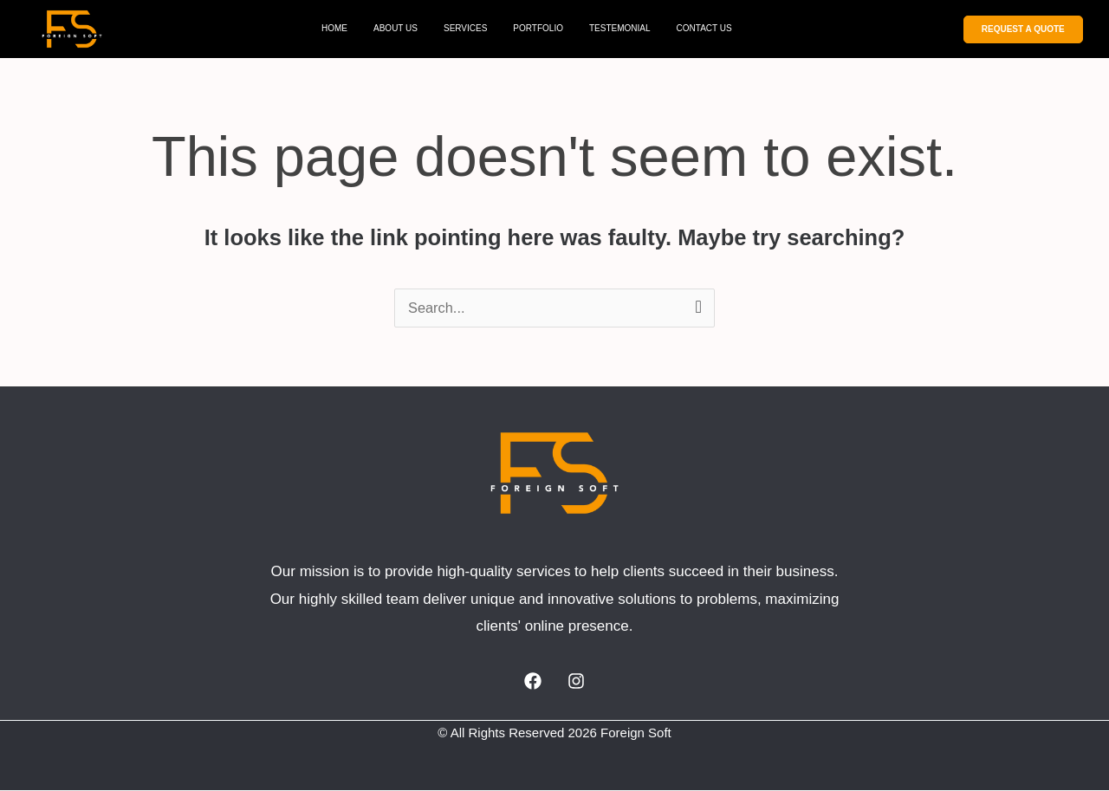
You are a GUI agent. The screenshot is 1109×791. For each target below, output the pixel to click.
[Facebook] (533, 682)
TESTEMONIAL (620, 28)
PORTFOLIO (538, 28)
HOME (334, 28)
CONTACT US (704, 28)
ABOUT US (395, 28)
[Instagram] (576, 682)
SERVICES (465, 28)
